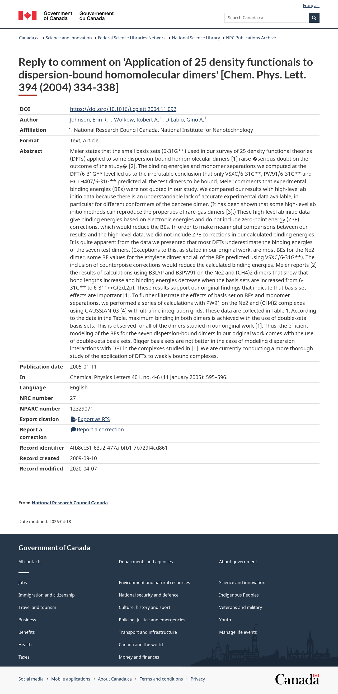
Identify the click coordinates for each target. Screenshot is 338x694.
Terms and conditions (161, 679)
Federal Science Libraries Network (132, 38)
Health (25, 645)
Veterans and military (240, 607)
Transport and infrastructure (148, 632)
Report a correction (97, 429)
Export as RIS (90, 419)
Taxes (24, 657)
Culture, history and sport (144, 607)
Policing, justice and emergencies (152, 620)
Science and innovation (69, 38)
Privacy (198, 679)
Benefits (26, 632)
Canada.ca (29, 38)
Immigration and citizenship (46, 595)
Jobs (22, 582)
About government (238, 562)
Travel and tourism (37, 607)
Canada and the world (141, 645)
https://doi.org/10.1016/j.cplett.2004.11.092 (123, 109)
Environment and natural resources (154, 582)
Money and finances (139, 657)
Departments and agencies (146, 562)
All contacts (29, 562)
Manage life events (238, 632)
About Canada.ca (115, 679)
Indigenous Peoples (239, 595)
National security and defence (149, 595)
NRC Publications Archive (251, 38)
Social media (31, 679)
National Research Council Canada (70, 502)
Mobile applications (70, 679)
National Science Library (196, 38)
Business (27, 620)
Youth (225, 620)
